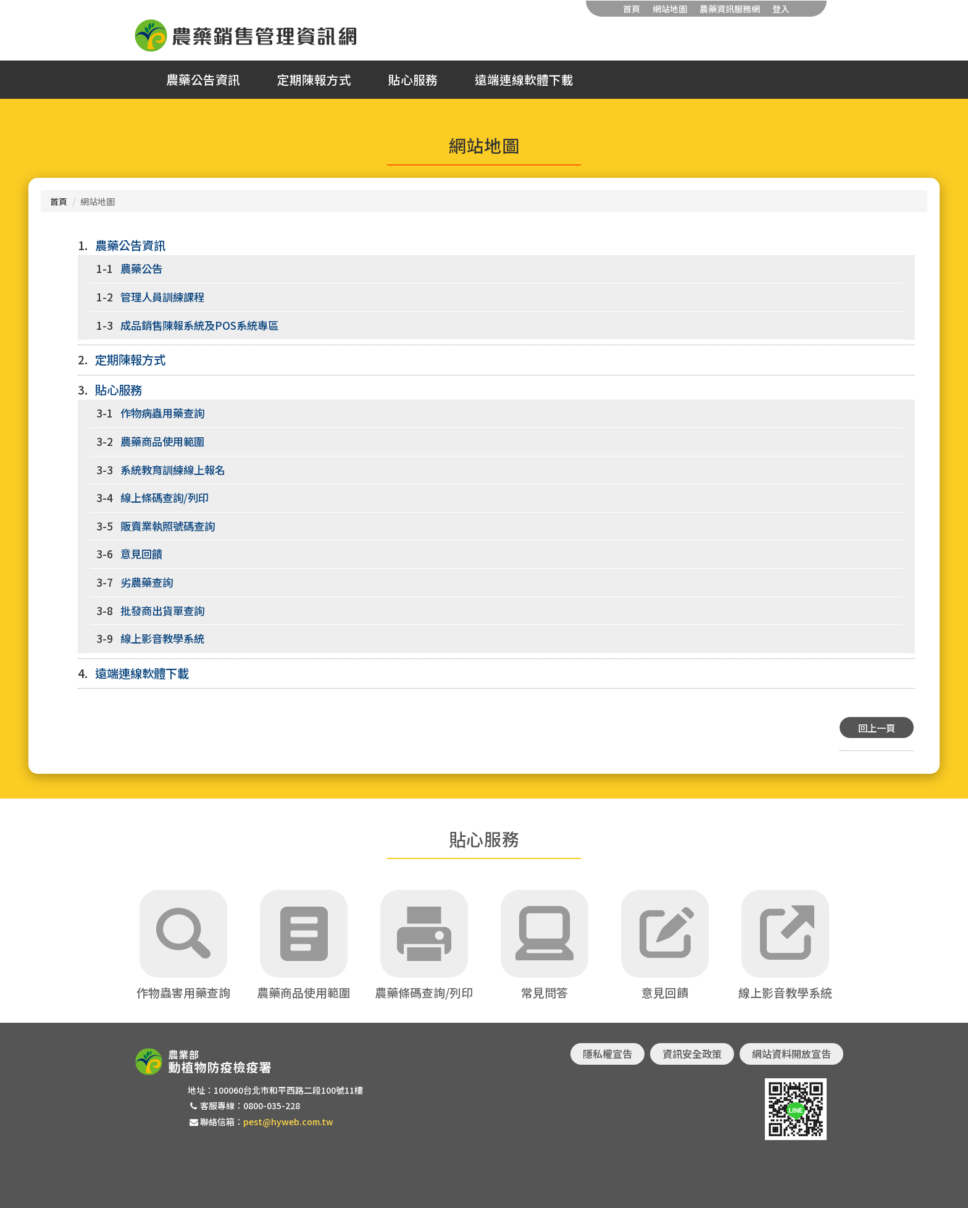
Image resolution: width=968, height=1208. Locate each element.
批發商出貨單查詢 (162, 610)
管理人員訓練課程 (162, 296)
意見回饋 (141, 553)
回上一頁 (876, 727)
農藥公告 (141, 268)
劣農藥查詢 (146, 582)
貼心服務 (413, 79)
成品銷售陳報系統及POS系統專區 (199, 325)
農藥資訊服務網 (729, 8)
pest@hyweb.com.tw (288, 1121)
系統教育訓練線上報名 (172, 469)
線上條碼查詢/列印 (164, 497)
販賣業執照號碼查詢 (167, 526)
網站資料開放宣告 (791, 1053)
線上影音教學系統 (162, 638)
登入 (781, 8)
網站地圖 (670, 8)
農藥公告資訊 (203, 79)
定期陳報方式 (314, 79)
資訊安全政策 (692, 1053)
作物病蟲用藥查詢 (162, 413)
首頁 (631, 8)
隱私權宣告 (607, 1053)
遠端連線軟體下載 (524, 79)
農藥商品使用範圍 (162, 441)
